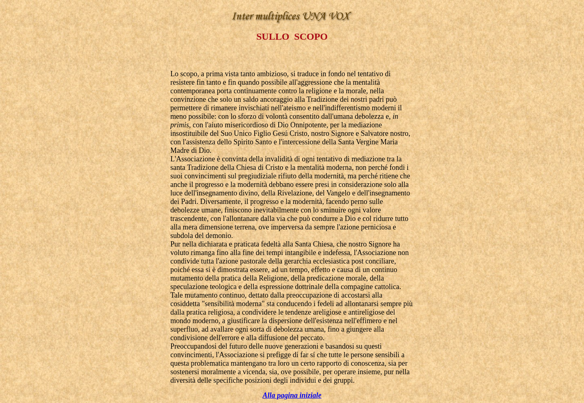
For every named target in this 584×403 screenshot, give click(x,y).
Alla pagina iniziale (291, 395)
